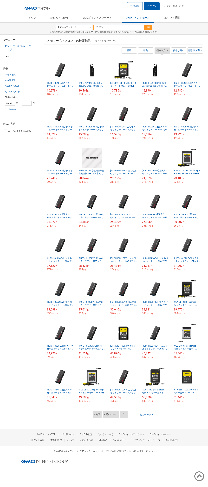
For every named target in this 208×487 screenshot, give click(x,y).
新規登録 (134, 6)
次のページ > (146, 414)
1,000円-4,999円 (12, 86)
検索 (148, 27)
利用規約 (103, 440)
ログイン (151, 6)
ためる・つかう (59, 17)
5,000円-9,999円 (12, 91)
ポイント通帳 (172, 17)
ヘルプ (167, 6)
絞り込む (13, 109)
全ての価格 (10, 75)
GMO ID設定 (178, 6)
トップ (32, 17)
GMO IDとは (86, 434)
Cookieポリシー (121, 440)
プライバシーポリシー (147, 440)
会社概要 (171, 440)
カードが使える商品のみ (17, 131)
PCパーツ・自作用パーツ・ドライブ (20, 48)
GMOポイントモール (138, 17)
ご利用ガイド (68, 434)
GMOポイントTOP (46, 434)
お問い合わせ (86, 440)
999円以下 (10, 80)
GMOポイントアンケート (97, 17)
